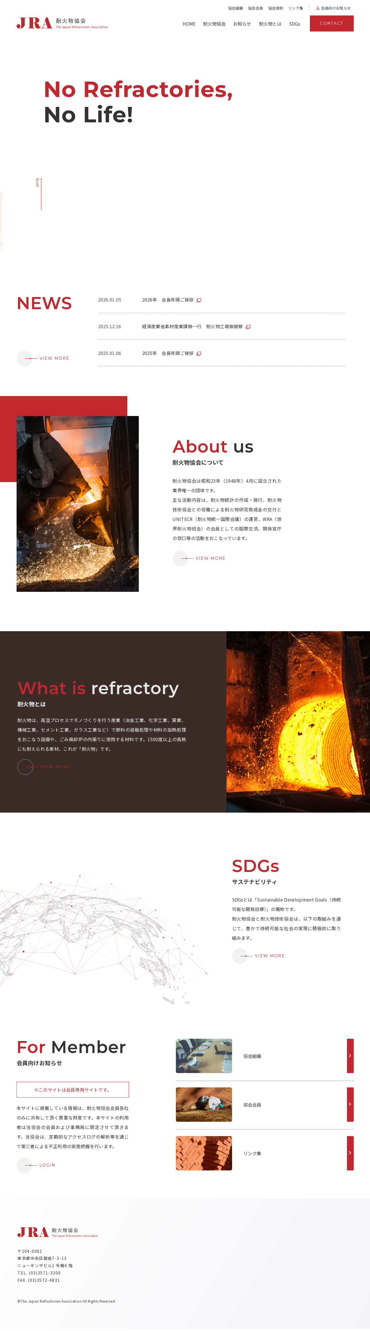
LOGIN (36, 1165)
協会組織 (235, 8)
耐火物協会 (214, 23)
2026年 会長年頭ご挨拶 (168, 299)
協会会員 (255, 8)
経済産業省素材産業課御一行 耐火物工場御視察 (192, 326)
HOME (189, 23)
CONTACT (331, 23)
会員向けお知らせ (336, 8)
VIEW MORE (43, 359)
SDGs (294, 23)
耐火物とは (270, 23)
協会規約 (275, 8)
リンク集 (295, 8)
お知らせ (242, 23)
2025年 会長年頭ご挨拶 (168, 353)
